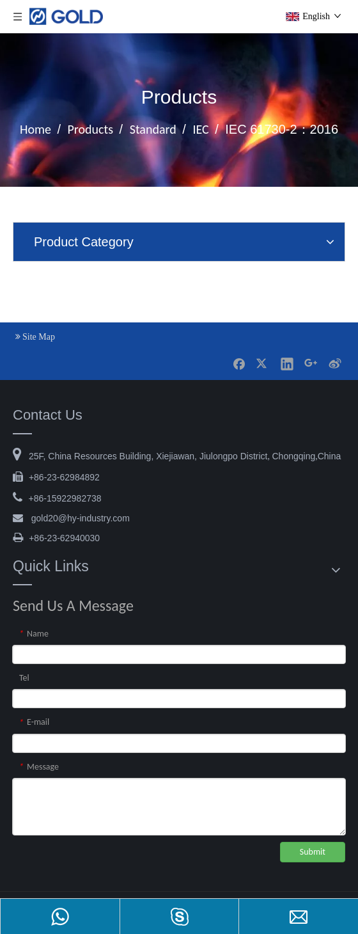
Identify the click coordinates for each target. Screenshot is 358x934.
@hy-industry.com (80, 518)
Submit (312, 851)
